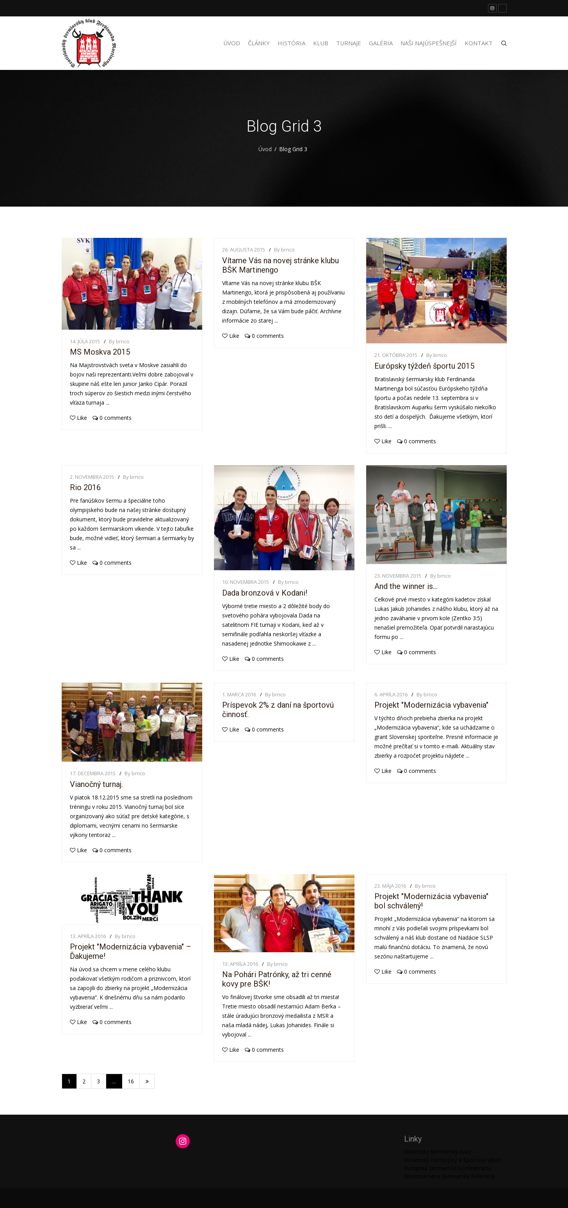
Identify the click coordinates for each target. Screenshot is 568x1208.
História (291, 43)
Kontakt (479, 43)
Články (259, 43)
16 (131, 1081)
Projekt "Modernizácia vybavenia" (431, 705)
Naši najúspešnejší (429, 43)
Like (78, 417)
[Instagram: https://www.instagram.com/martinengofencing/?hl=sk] (183, 1141)
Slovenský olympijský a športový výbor (452, 1159)
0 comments (112, 417)
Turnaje (348, 43)
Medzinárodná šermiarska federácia (449, 1176)
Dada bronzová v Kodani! (264, 593)
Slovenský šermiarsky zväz (437, 1151)
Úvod (231, 43)
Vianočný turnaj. (96, 784)
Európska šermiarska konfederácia (447, 1168)
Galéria (381, 43)
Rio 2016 (85, 487)
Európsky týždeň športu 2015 (424, 366)
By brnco (119, 341)
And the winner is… (406, 586)
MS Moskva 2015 (100, 352)
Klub (320, 43)
